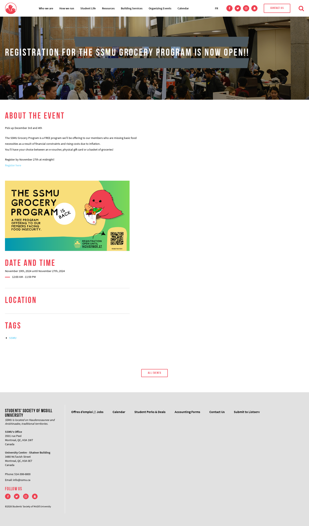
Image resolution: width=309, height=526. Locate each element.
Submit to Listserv (247, 412)
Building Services (131, 8)
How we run (66, 8)
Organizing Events (160, 8)
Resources (108, 8)
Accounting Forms (187, 412)
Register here (13, 165)
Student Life (88, 8)
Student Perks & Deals (150, 412)
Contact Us (277, 8)
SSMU (12, 338)
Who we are (46, 8)
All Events (154, 373)
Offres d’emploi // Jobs (87, 412)
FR (216, 8)
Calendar (183, 8)
